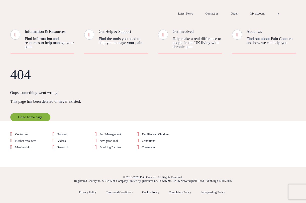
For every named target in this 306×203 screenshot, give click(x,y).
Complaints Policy (180, 192)
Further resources (25, 141)
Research (62, 147)
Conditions (148, 141)
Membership (23, 147)
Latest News (185, 13)
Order (234, 13)
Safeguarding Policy (212, 192)
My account (257, 13)
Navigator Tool (109, 141)
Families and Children (155, 134)
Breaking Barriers (110, 147)
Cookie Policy (150, 192)
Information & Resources (45, 31)
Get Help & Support (115, 31)
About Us (254, 31)
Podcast (62, 134)
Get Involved (183, 31)
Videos (61, 141)
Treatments (148, 147)
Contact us (212, 13)
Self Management (110, 134)
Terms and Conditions (119, 192)
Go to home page (30, 117)
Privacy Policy (87, 192)
